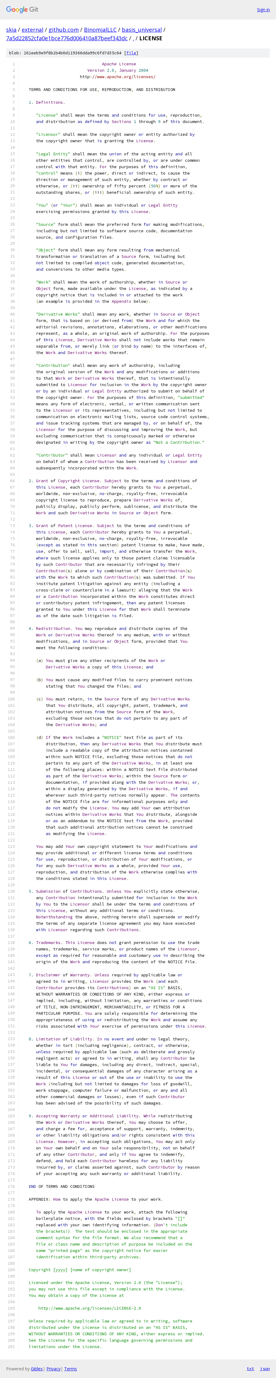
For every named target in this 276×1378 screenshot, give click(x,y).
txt (250, 1368)
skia (11, 29)
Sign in (263, 10)
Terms (70, 1369)
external (32, 29)
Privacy (53, 1369)
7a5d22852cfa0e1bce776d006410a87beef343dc (67, 38)
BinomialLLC (100, 29)
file (131, 53)
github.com (64, 29)
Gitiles (37, 1369)
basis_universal (142, 29)
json (265, 1368)
